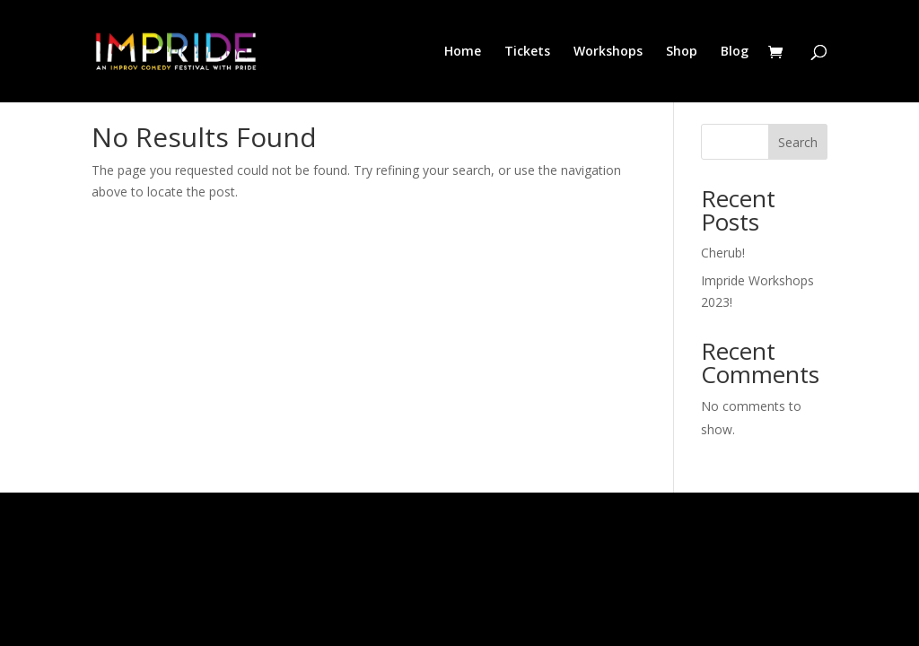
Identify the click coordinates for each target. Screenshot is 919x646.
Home (462, 52)
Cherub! (723, 252)
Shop (681, 52)
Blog (734, 52)
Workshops (608, 52)
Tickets (527, 52)
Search (798, 142)
